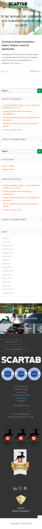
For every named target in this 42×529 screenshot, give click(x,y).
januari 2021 (6, 286)
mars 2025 (6, 264)
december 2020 (7, 289)
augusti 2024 (7, 278)
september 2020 (8, 293)
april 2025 (5, 260)
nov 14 (5, 71)
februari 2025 (7, 267)
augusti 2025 (7, 256)
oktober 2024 (7, 275)
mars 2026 (6, 242)
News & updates (8, 166)
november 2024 (7, 271)
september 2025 (8, 253)
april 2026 (5, 238)
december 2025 (7, 249)
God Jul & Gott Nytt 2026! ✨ (13, 130)
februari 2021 (7, 282)
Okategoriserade (8, 169)
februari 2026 (7, 245)
